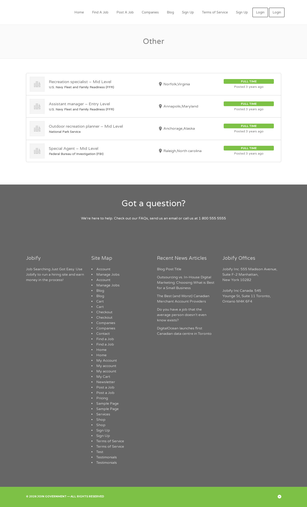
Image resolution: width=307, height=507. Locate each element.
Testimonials (106, 457)
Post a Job (105, 387)
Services (103, 414)
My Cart (103, 376)
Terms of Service (215, 12)
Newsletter (105, 382)
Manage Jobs (108, 274)
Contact (103, 333)
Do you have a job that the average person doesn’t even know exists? (181, 314)
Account (103, 269)
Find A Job (100, 12)
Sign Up (188, 12)
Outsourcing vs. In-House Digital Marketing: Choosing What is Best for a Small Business (185, 282)
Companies (150, 12)
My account (106, 366)
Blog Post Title (169, 269)
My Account (106, 360)
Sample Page (107, 403)
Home (79, 12)
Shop (100, 419)
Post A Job (125, 12)
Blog (170, 12)
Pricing (102, 398)
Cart (100, 301)
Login (260, 12)
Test (99, 452)
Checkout (104, 312)
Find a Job (105, 339)
